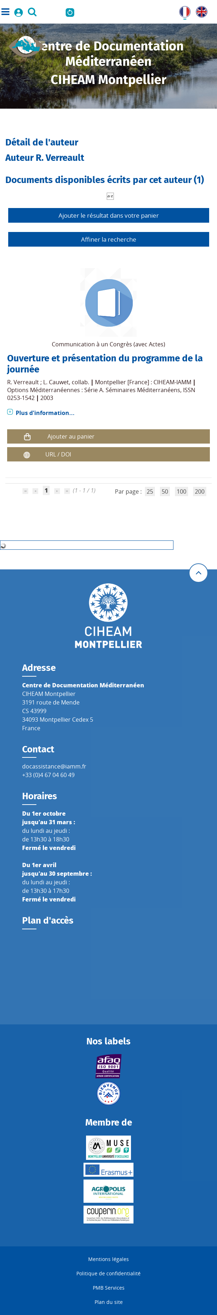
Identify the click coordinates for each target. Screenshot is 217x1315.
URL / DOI (58, 454)
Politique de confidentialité (108, 1273)
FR (182, 10)
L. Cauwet (56, 382)
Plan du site (109, 1302)
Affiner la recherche (108, 239)
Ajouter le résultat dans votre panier (109, 215)
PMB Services (109, 1287)
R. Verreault (23, 382)
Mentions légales (108, 1259)
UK (200, 10)
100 (181, 491)
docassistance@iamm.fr (54, 766)
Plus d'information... (45, 413)
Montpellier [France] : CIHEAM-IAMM (143, 382)
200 (200, 491)
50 (165, 491)
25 (150, 491)
